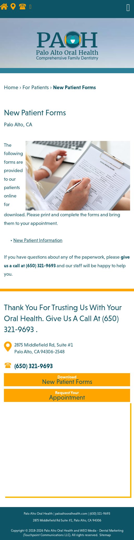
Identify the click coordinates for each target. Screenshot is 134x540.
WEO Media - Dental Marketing (101, 530)
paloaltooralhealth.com (71, 513)
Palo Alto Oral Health (58, 530)
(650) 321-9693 (33, 366)
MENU (122, 7)
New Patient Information (37, 240)
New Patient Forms (67, 379)
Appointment (67, 395)
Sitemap (105, 535)
